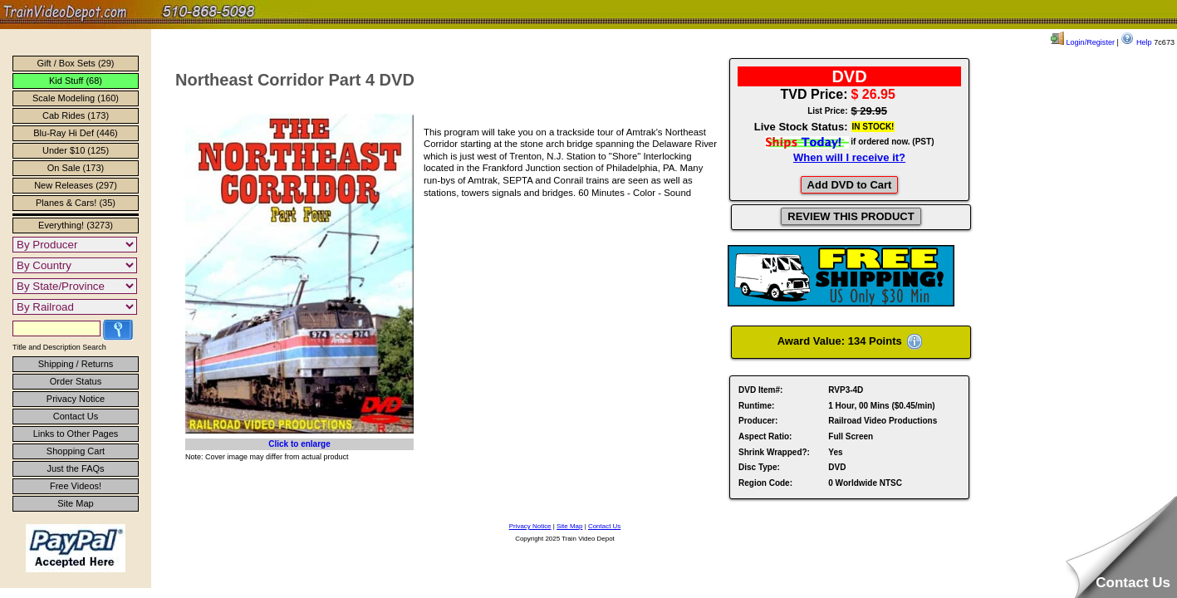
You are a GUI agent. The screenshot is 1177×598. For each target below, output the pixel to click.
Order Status (75, 381)
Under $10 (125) (75, 150)
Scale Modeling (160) (75, 98)
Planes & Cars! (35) (75, 203)
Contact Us (75, 416)
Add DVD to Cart (849, 185)
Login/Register (1083, 42)
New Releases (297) (75, 185)
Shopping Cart (76, 451)
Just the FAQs (75, 468)
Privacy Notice (76, 399)
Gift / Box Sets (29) (76, 63)
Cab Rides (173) (75, 115)
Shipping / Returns (76, 364)
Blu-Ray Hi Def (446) (75, 133)
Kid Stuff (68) (75, 81)
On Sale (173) (75, 168)
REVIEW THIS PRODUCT (850, 216)
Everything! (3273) (75, 225)
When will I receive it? (849, 157)
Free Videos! (75, 486)
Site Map (75, 503)
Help (1136, 42)
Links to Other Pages (76, 434)
